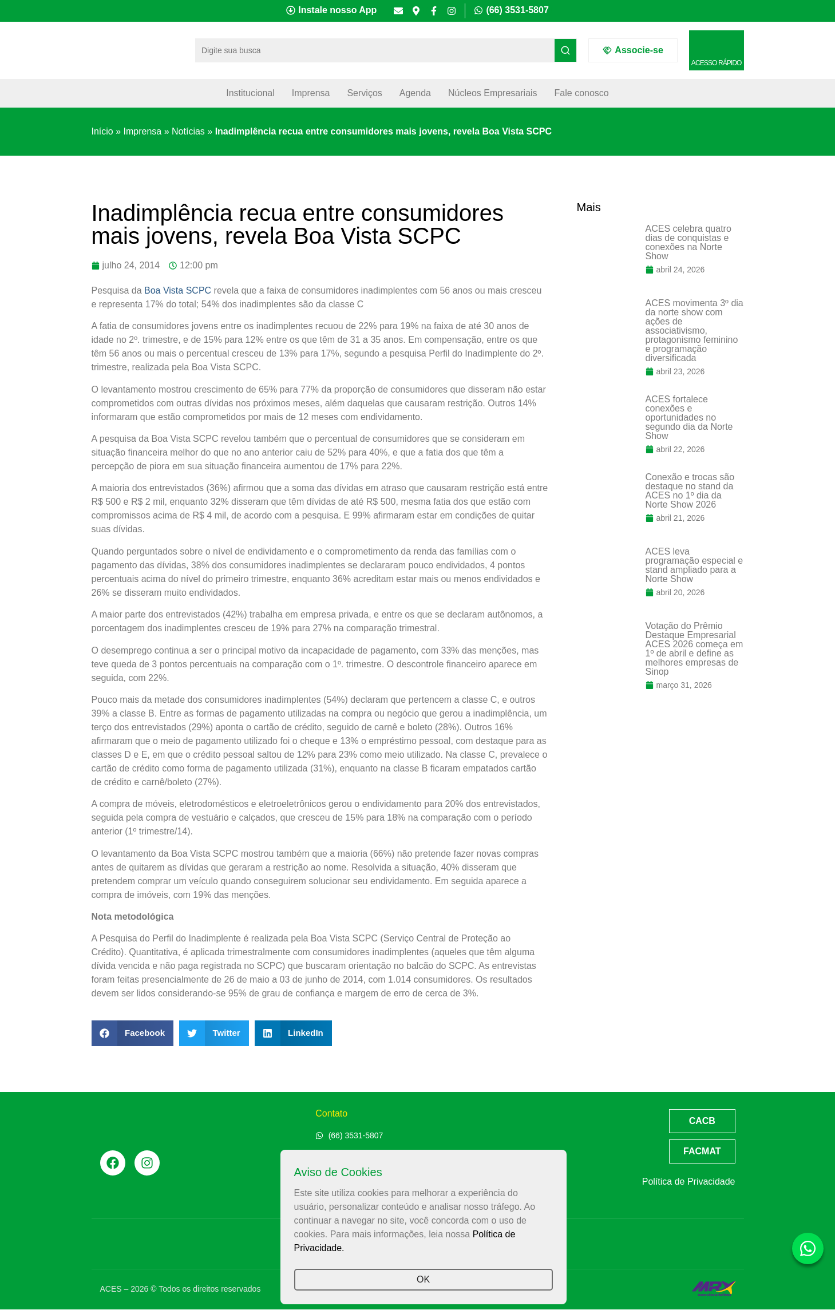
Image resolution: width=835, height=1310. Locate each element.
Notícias (188, 131)
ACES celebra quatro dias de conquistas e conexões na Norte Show (688, 242)
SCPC (198, 290)
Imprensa (311, 93)
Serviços (364, 93)
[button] (133, 1033)
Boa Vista (163, 290)
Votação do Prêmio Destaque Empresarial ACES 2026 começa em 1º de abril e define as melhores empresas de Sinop (694, 648)
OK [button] (423, 1279)
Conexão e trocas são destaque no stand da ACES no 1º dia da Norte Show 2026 (690, 490)
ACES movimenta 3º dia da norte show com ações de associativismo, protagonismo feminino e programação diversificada (694, 330)
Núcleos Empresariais (492, 93)
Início (102, 131)
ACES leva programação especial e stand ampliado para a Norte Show (694, 565)
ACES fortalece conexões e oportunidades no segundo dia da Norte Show (689, 417)
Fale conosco (582, 93)
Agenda (415, 93)
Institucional (250, 93)
